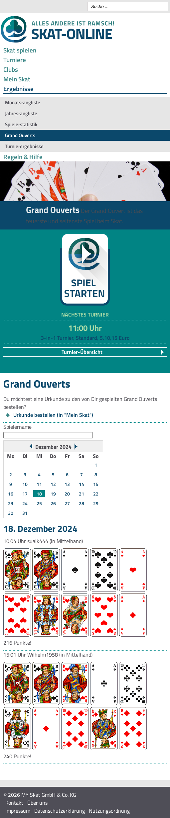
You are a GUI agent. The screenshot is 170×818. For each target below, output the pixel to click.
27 (67, 503)
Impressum (17, 811)
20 (67, 493)
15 (95, 484)
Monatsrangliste (22, 102)
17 (25, 493)
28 (81, 503)
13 (67, 484)
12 (53, 484)
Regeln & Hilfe (23, 156)
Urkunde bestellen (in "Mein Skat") (53, 415)
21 (81, 493)
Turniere (14, 59)
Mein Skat (16, 79)
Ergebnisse (18, 88)
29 (95, 503)
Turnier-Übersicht (82, 352)
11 (39, 484)
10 (25, 484)
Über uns (37, 803)
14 (81, 484)
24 (25, 503)
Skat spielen (19, 50)
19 (53, 493)
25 (39, 503)
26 (53, 503)
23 (10, 503)
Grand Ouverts (20, 135)
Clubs (10, 69)
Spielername (17, 427)
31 (25, 512)
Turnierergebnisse (24, 146)
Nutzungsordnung (109, 811)
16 (10, 493)
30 (10, 512)
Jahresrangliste (21, 113)
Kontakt (14, 803)
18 (39, 493)
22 (95, 493)
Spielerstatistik (21, 124)
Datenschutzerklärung (59, 811)
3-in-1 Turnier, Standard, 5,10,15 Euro (85, 338)
